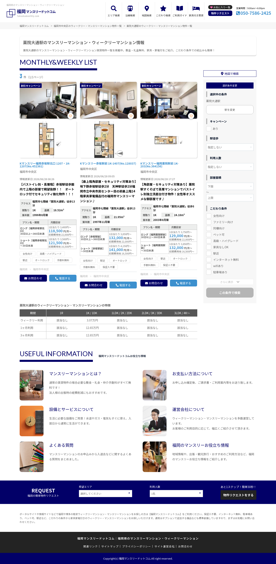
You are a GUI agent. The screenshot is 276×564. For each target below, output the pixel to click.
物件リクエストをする (238, 495)
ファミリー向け (223, 222)
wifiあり (218, 266)
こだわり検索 (163, 15)
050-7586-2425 (255, 13)
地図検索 (147, 15)
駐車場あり (220, 272)
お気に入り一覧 (221, 7)
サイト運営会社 (164, 546)
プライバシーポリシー (136, 546)
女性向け (219, 216)
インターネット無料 (226, 260)
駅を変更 (230, 110)
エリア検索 (114, 15)
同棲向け (219, 228)
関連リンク (90, 546)
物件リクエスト (220, 13)
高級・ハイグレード (226, 241)
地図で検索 (232, 74)
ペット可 (219, 234)
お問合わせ (35, 278)
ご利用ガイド (179, 15)
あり (215, 129)
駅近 (216, 253)
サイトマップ (110, 546)
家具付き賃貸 (196, 15)
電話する (64, 278)
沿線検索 (130, 15)
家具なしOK (220, 247)
